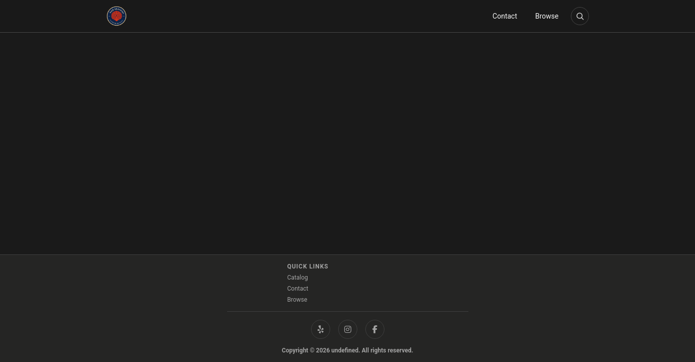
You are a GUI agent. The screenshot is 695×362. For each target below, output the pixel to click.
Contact (504, 16)
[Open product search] (580, 16)
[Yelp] (320, 329)
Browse (546, 16)
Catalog (297, 277)
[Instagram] (347, 329)
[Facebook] (374, 329)
